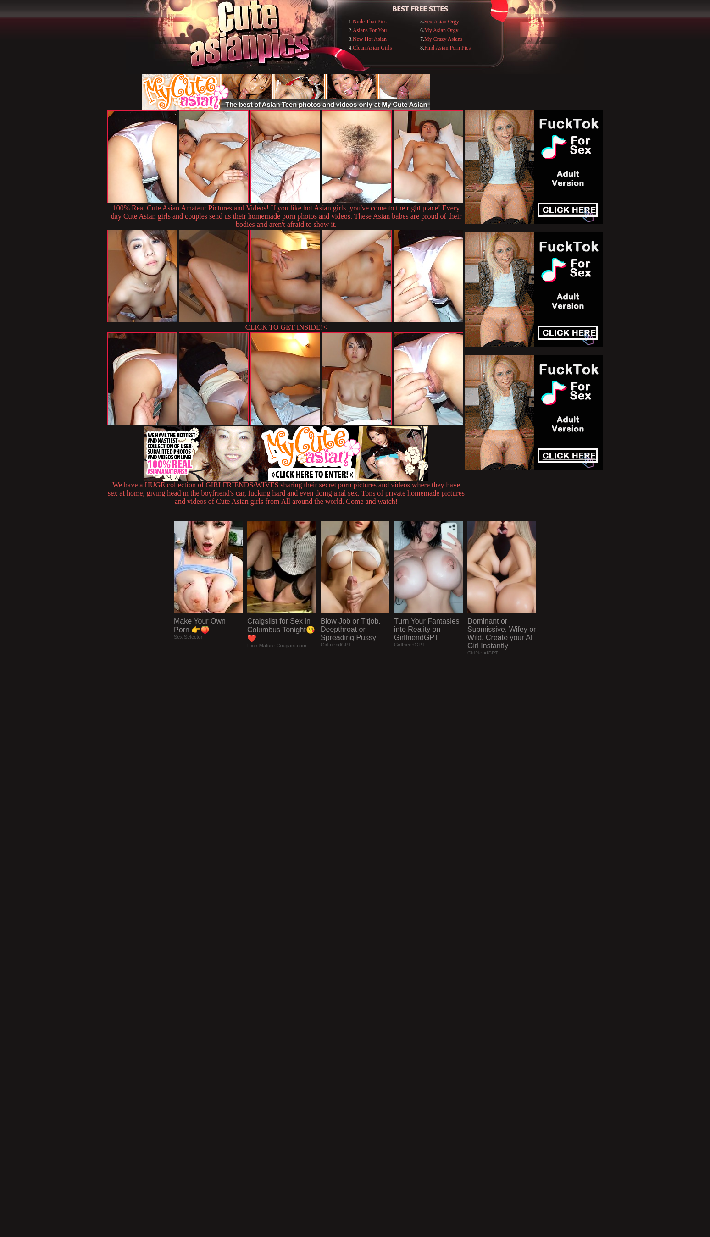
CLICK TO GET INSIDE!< (286, 327)
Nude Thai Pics (370, 21)
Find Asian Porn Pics (447, 47)
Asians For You (370, 30)
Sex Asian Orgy (441, 21)
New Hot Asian (370, 39)
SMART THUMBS (371, 1049)
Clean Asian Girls (372, 47)
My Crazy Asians (443, 39)
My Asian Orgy (441, 30)
